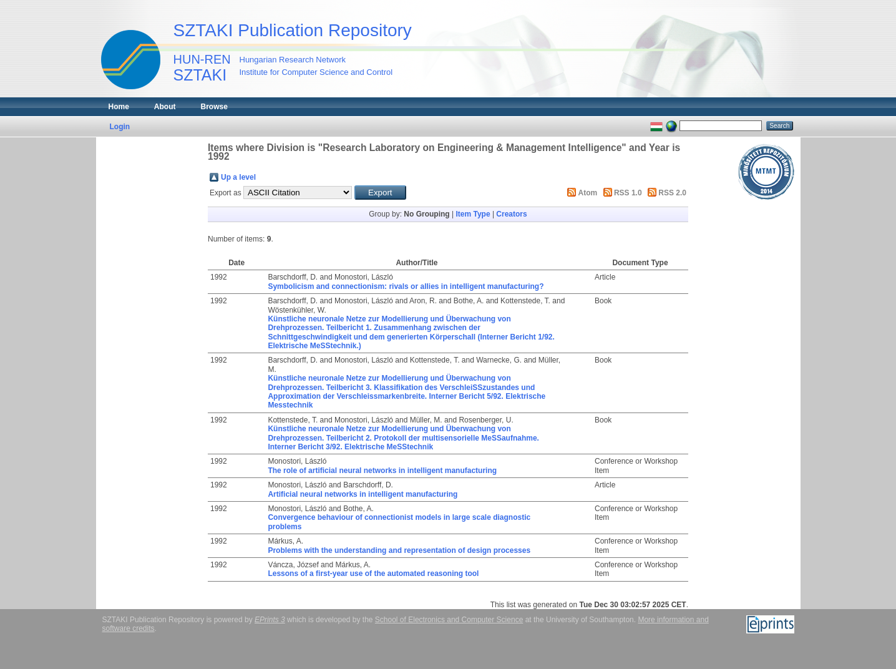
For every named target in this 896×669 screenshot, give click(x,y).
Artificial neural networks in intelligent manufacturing (362, 494)
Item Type (472, 214)
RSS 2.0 (672, 192)
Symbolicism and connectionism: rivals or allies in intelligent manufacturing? (405, 286)
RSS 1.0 (628, 192)
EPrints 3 (270, 619)
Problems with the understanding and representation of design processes (399, 550)
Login (120, 126)
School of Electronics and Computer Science (449, 619)
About (165, 106)
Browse (214, 106)
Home (119, 106)
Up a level (238, 177)
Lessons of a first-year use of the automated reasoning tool (373, 573)
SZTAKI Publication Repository (292, 30)
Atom (588, 192)
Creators (511, 214)
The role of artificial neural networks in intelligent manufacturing (382, 470)
